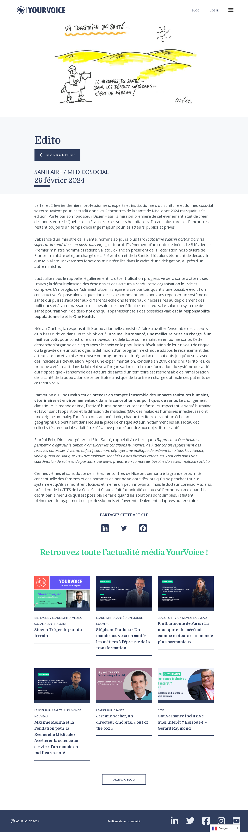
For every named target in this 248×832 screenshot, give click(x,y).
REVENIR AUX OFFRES (57, 155)
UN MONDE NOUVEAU (193, 618)
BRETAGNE (42, 618)
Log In (214, 10)
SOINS (63, 624)
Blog (196, 10)
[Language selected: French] (225, 828)
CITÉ (161, 710)
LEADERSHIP (61, 618)
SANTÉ (52, 624)
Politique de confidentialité (124, 821)
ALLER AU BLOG (124, 779)
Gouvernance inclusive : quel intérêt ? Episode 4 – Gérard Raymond (183, 722)
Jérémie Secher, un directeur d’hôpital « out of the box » (123, 722)
